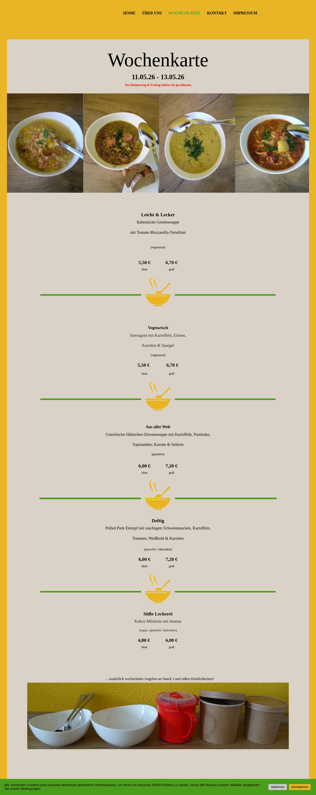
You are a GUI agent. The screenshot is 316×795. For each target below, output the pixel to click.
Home (129, 13)
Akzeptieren (299, 787)
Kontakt (217, 13)
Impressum (245, 13)
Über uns (152, 13)
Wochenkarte (184, 13)
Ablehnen (277, 787)
